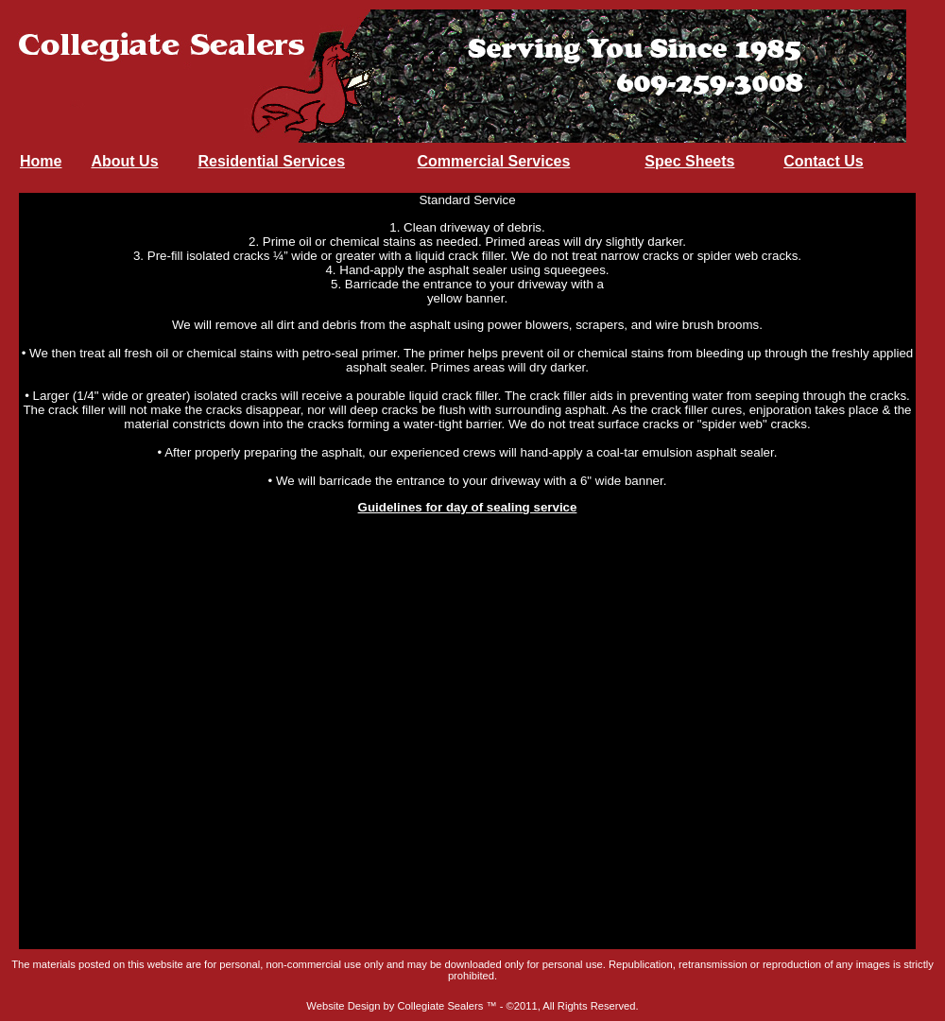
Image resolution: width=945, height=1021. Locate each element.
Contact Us (823, 161)
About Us (124, 161)
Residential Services (271, 161)
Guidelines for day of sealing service (467, 507)
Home (40, 161)
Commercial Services (493, 161)
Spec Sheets (689, 161)
